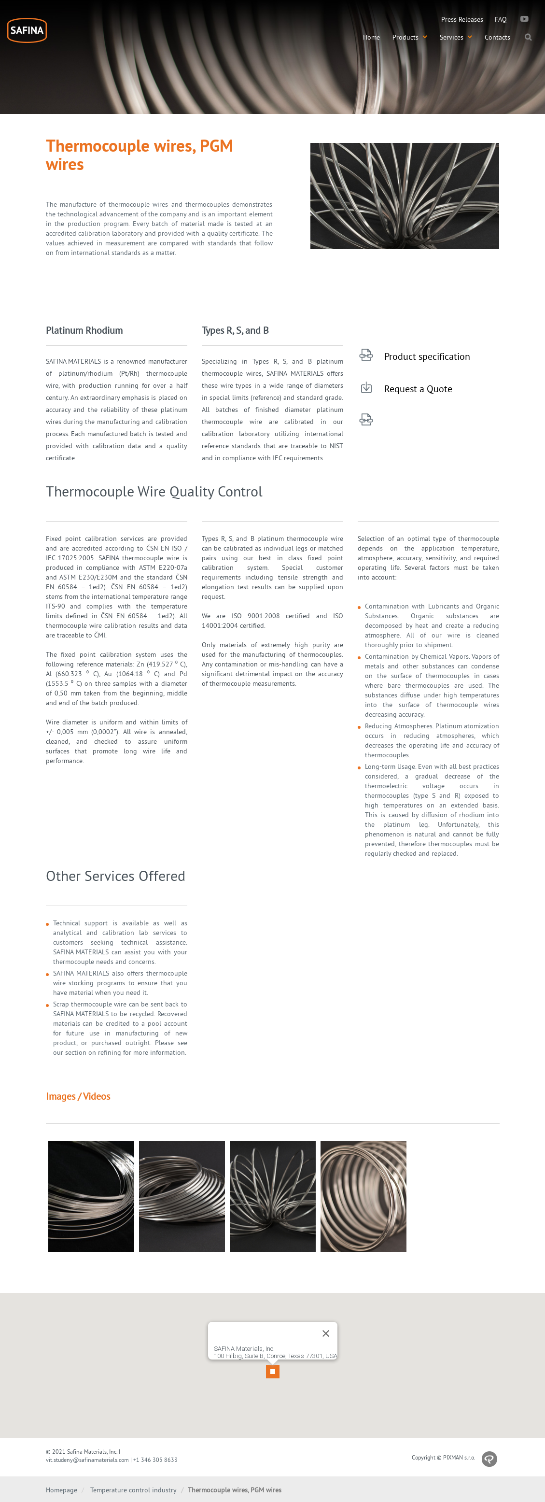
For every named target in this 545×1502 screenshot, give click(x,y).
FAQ (501, 19)
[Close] (325, 1326)
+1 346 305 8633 (155, 1459)
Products (409, 37)
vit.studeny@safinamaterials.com (87, 1459)
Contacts (497, 37)
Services (456, 37)
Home (371, 37)
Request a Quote (418, 389)
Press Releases (462, 19)
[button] (272, 1359)
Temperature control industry (133, 1490)
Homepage (61, 1490)
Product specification (427, 356)
